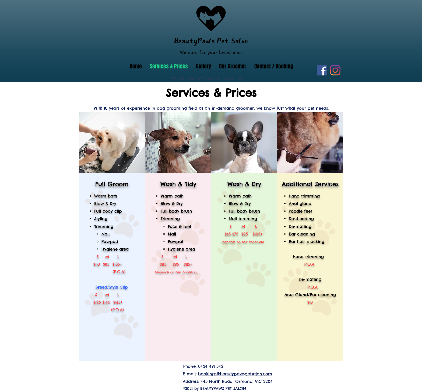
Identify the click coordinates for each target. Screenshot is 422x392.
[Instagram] (335, 70)
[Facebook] (322, 70)
